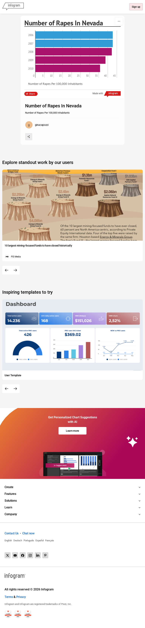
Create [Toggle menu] (9, 487)
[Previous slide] (6, 270)
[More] (119, 21)
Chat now (28, 533)
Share (32, 94)
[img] (74, 35)
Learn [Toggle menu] (8, 507)
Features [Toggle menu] (10, 494)
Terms (9, 597)
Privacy (21, 597)
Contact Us (12, 533)
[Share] (28, 136)
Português (29, 540)
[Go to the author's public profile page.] (37, 125)
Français (49, 540)
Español (39, 540)
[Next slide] (15, 270)
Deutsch (17, 540)
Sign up (136, 6)
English (8, 540)
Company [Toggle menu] (11, 514)
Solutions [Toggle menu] (11, 500)
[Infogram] (13, 7)
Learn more (72, 430)
